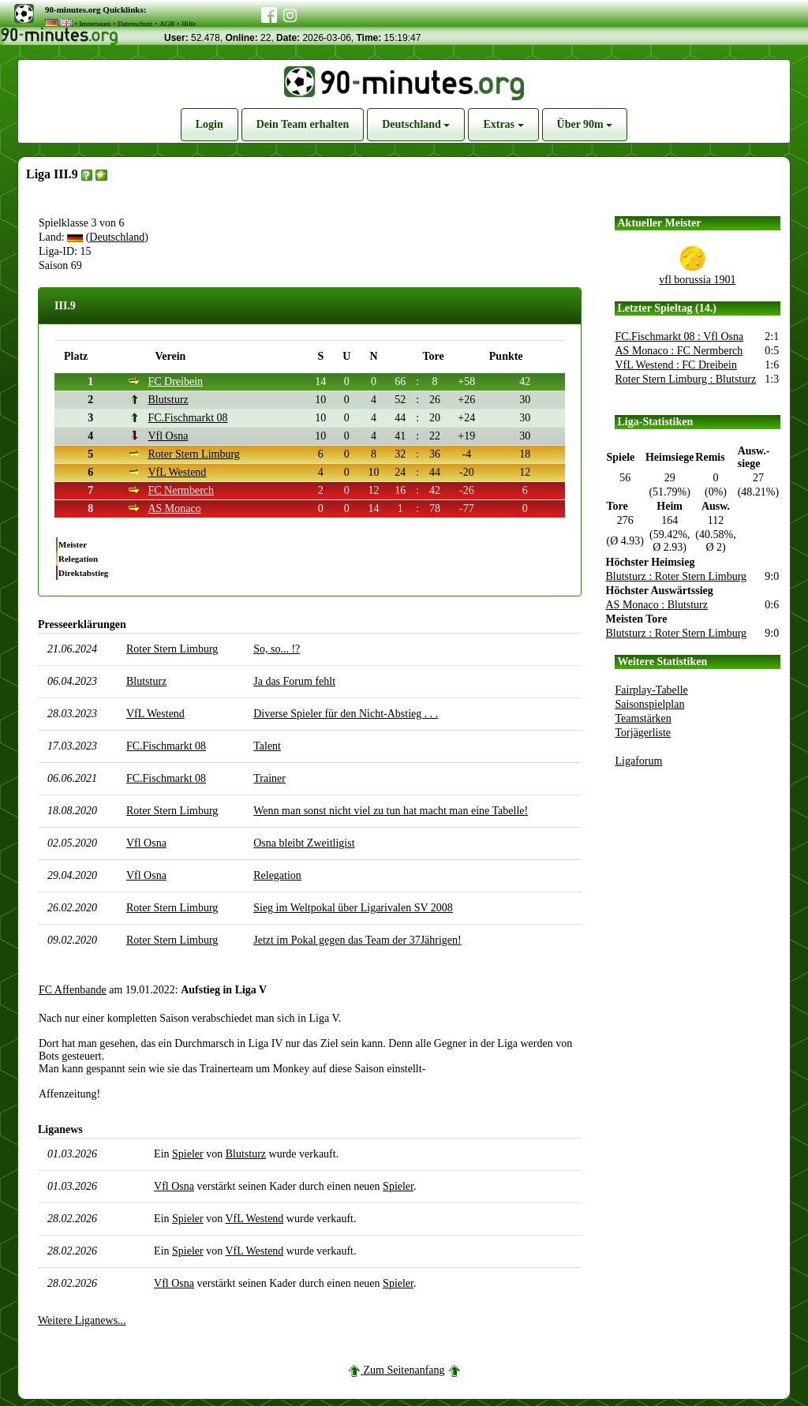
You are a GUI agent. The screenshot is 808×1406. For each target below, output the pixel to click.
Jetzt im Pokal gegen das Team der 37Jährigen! (357, 940)
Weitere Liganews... (82, 1320)
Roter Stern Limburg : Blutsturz (686, 379)
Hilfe (188, 24)
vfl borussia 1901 (697, 280)
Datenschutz (135, 24)
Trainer (269, 778)
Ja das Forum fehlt (294, 681)
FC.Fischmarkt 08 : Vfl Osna (679, 336)
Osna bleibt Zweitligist (303, 843)
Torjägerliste (643, 733)
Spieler (188, 1154)
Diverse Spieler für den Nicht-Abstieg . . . (345, 714)
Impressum (94, 24)
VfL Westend (177, 472)
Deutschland (416, 124)
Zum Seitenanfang (403, 1370)
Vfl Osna (168, 436)
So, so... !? (276, 649)
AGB (166, 24)
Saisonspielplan (650, 704)
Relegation (277, 875)
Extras (503, 124)
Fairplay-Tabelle (651, 690)
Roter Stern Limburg (193, 454)
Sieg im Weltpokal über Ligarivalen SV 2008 (353, 908)
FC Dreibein (175, 381)
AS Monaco (174, 508)
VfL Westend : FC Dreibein (676, 365)
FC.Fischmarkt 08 (187, 418)
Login (209, 124)
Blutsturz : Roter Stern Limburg (676, 576)
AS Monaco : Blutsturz (657, 605)
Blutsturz (168, 400)
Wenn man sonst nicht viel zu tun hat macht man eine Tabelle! (390, 811)
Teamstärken (643, 718)
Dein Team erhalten (302, 124)
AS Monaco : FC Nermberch (679, 351)
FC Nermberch (181, 490)
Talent (267, 746)
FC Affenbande (73, 990)
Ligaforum (639, 761)
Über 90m (585, 124)
